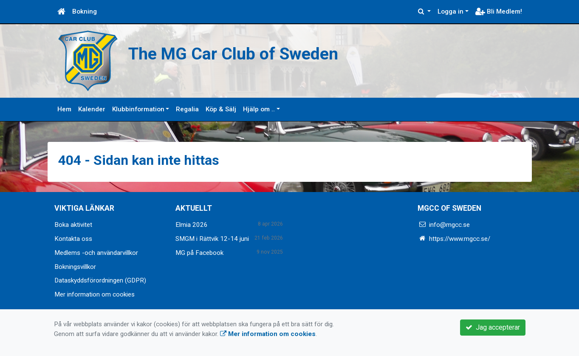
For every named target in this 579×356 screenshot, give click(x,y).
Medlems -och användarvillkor (96, 253)
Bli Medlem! (498, 11)
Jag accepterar (493, 327)
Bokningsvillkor (75, 267)
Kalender (91, 109)
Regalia (187, 109)
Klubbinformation (138, 109)
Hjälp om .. (259, 109)
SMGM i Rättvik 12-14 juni (212, 239)
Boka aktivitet (73, 225)
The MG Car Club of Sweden (237, 53)
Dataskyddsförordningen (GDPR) (100, 280)
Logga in (450, 11)
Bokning (84, 11)
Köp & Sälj (221, 109)
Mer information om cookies (94, 294)
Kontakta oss (73, 239)
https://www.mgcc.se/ (459, 239)
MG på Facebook (199, 253)
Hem (64, 109)
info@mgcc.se (449, 225)
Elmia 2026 (191, 225)
